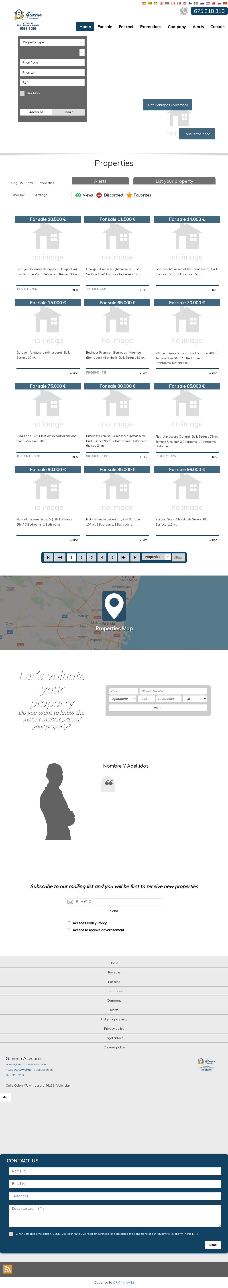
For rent (126, 26)
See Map (33, 93)
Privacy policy (114, 1029)
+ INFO (74, 290)
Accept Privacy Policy (90, 923)
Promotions (150, 26)
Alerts (198, 26)
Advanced (36, 112)
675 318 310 (15, 1075)
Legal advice (114, 1038)
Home (85, 26)
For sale (105, 26)
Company (177, 26)
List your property (174, 181)
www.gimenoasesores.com (26, 1064)
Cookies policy (114, 1047)
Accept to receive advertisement (98, 930)
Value (158, 708)
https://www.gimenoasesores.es (29, 1070)
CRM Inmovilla (123, 1282)
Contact (217, 26)
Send (114, 911)
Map (5, 1097)
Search (68, 112)
